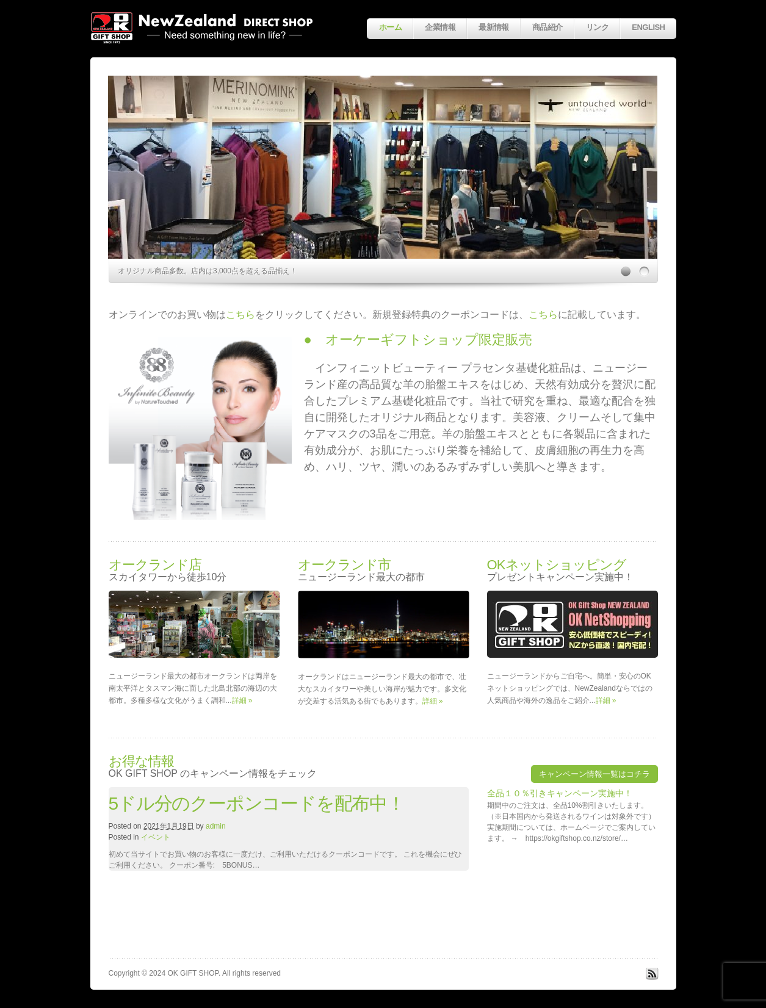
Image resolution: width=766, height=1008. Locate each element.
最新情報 (494, 27)
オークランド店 (155, 564)
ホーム (390, 27)
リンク (597, 27)
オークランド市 (344, 564)
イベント (155, 837)
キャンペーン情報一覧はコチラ (594, 774)
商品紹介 (547, 27)
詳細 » (242, 700)
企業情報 (440, 27)
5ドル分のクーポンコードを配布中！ (257, 803)
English (648, 27)
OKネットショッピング (557, 564)
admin (216, 826)
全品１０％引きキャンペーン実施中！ (559, 793)
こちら (240, 314)
